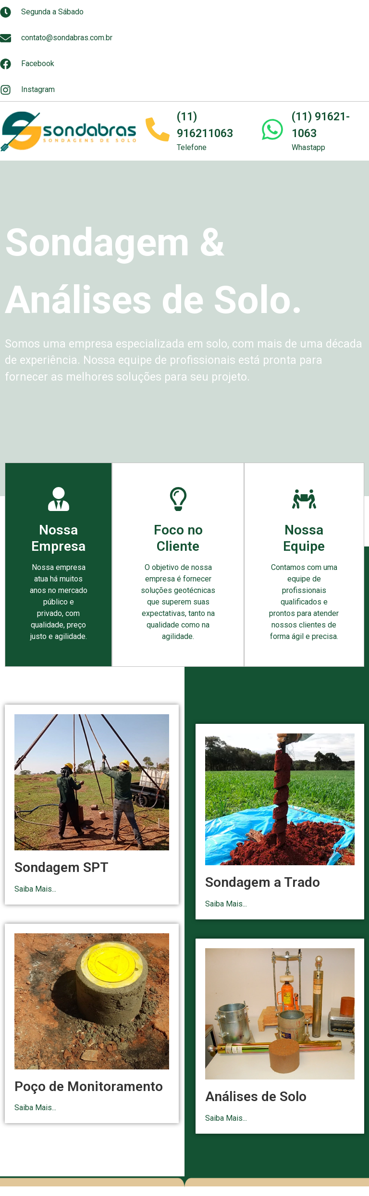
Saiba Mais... (35, 889)
